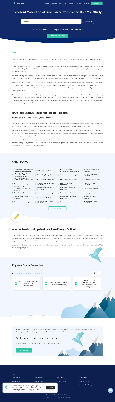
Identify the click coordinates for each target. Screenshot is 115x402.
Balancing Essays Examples (93, 193)
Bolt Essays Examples (44, 197)
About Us (60, 378)
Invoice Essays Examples (68, 193)
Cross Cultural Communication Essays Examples (22, 188)
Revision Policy (84, 381)
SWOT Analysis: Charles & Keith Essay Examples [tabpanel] (58, 284)
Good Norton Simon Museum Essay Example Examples (23, 170)
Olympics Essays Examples (46, 193)
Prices (79, 3)
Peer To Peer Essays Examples (66, 184)
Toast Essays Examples (22, 193)
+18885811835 (63, 394)
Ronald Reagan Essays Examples (91, 170)
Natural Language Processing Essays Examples (69, 170)
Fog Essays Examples (44, 170)
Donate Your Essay (86, 385)
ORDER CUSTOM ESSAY (57, 36)
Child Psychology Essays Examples (45, 188)
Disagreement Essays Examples (91, 175)
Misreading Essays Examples (46, 175)
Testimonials (39, 378)
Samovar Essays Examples (69, 175)
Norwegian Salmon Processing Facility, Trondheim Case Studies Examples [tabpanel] (89, 283)
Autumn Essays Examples (22, 202)
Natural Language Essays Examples (45, 202)
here (37, 390)
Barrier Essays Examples (22, 184)
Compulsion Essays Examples (90, 184)
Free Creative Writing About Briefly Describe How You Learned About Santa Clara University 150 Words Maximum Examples (23, 175)
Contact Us (16, 378)
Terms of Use (16, 381)
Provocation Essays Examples (90, 197)
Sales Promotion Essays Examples (68, 197)
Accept (50, 387)
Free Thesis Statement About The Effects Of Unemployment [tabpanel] (28, 283)
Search (88, 21)
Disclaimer (60, 385)
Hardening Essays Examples (23, 179)
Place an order (24, 350)
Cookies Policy (61, 381)
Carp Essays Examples (91, 188)
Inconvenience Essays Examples (91, 202)
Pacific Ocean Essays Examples (21, 197)
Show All (57, 208)
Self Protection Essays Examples (67, 188)
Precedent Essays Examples (69, 202)
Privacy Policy (39, 381)
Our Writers (83, 378)
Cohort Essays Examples (68, 179)
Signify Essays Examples (92, 179)
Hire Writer (96, 3)
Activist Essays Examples (45, 179)
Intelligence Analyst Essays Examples (46, 184)
